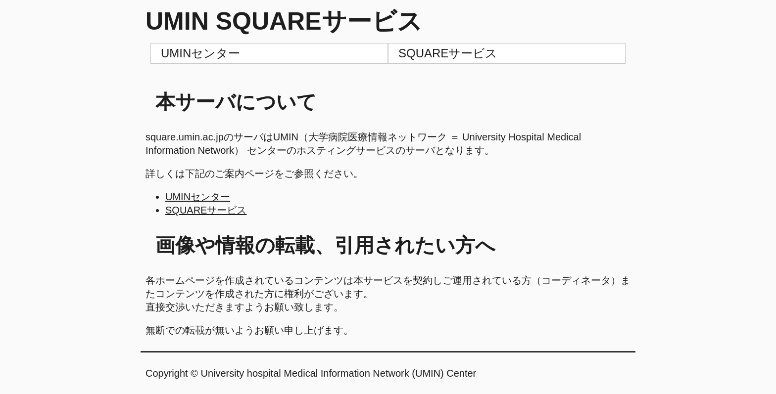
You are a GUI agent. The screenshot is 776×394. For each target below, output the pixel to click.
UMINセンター (200, 53)
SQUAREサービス (447, 53)
